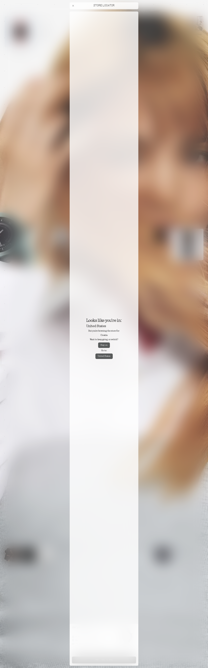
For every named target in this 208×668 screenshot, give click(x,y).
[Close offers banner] (134, 12)
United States (104, 356)
